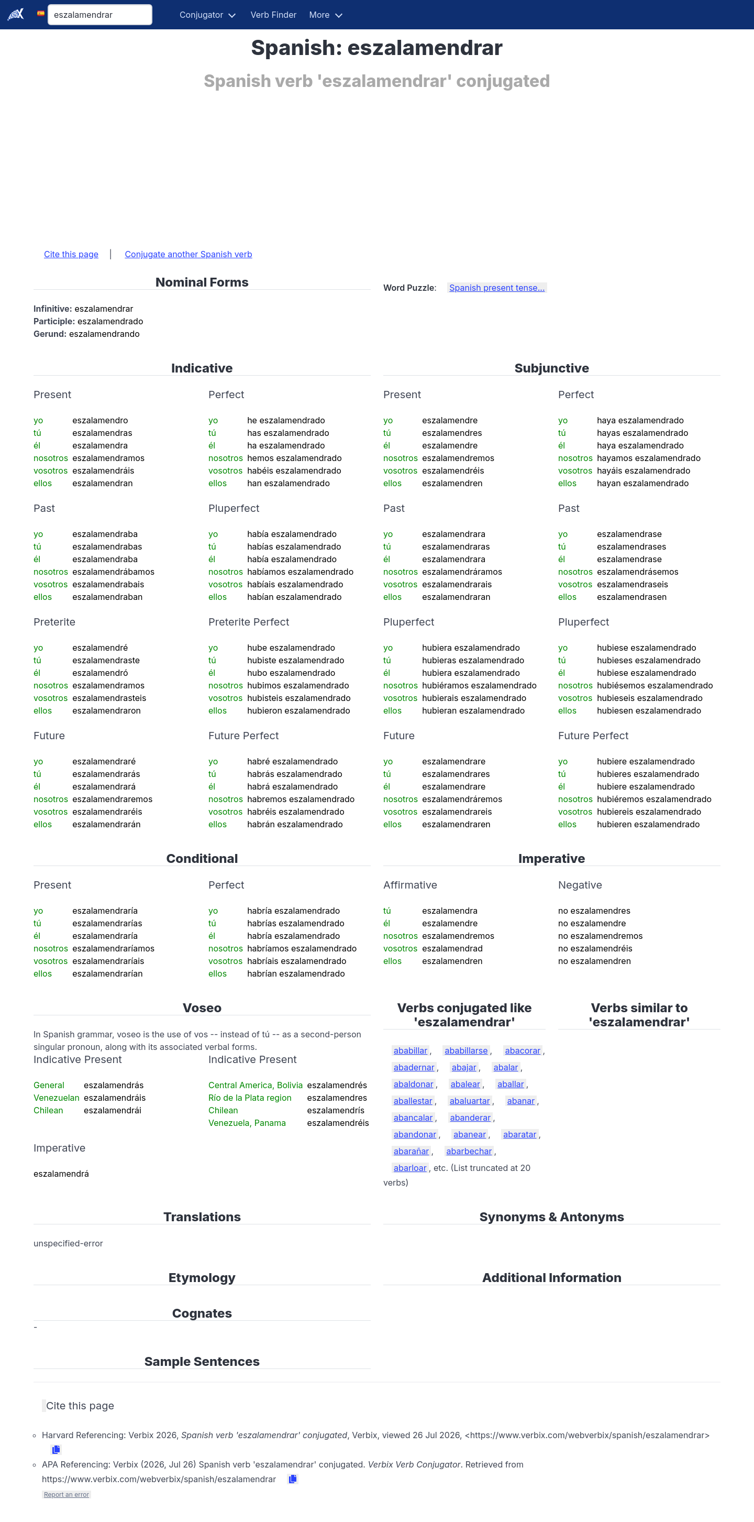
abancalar (413, 1117)
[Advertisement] (348, 164)
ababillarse (466, 1050)
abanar (521, 1101)
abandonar (415, 1134)
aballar (510, 1084)
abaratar (519, 1134)
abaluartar (470, 1101)
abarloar (410, 1168)
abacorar (523, 1050)
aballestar (413, 1101)
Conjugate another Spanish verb (188, 254)
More (319, 14)
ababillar (410, 1050)
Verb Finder (273, 14)
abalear (465, 1084)
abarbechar (469, 1151)
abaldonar (414, 1084)
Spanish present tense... (497, 287)
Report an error (66, 1494)
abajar (464, 1067)
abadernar (414, 1067)
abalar (506, 1067)
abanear (469, 1134)
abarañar (411, 1151)
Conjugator (202, 14)
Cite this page (71, 254)
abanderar (470, 1117)
